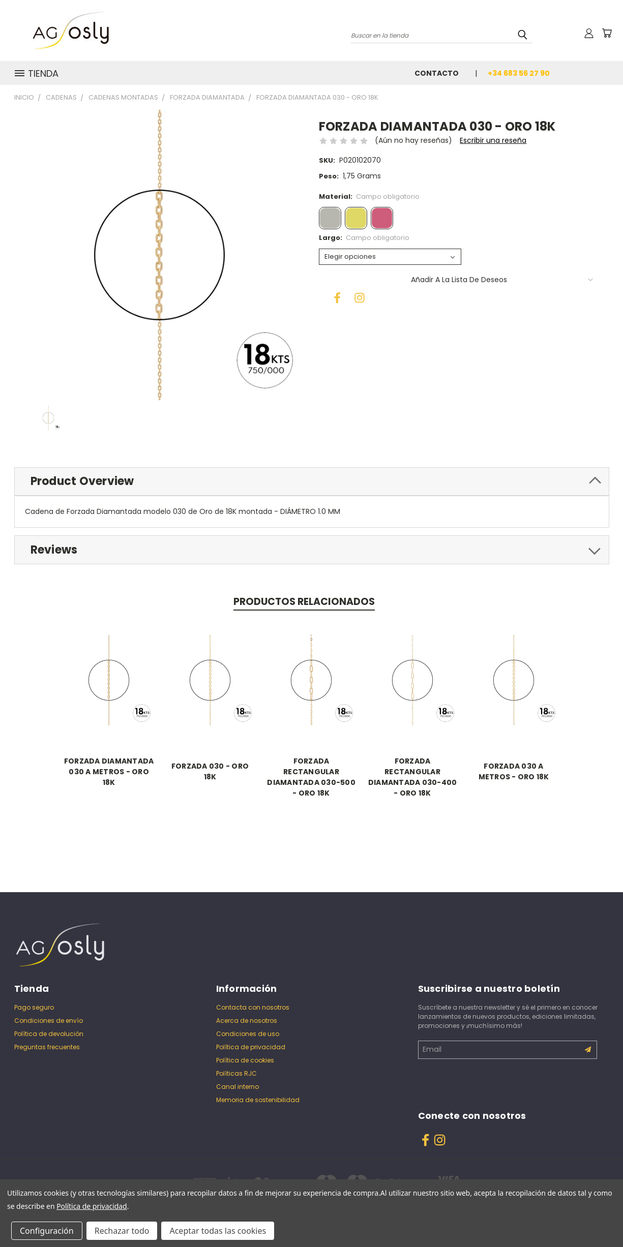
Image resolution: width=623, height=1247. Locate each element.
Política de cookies (245, 1060)
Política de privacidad (250, 1047)
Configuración (47, 1230)
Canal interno (237, 1086)
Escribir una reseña (493, 140)
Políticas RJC (236, 1073)
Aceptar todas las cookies (217, 1230)
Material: (369, 196)
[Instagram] (356, 295)
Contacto (436, 73)
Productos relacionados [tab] (304, 602)
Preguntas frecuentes (47, 1047)
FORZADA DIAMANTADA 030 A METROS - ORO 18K (109, 771)
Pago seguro (34, 1007)
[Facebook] (334, 295)
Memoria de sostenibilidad (258, 1100)
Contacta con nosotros (252, 1007)
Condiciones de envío (48, 1020)
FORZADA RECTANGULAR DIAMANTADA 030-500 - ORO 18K (312, 777)
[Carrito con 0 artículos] (607, 33)
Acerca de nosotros (246, 1020)
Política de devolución (48, 1033)
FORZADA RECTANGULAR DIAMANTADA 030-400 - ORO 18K (412, 777)
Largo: (364, 237)
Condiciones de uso (247, 1033)
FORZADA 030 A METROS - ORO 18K (514, 771)
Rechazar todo (122, 1230)
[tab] (311, 481)
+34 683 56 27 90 (519, 73)
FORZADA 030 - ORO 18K (210, 771)
